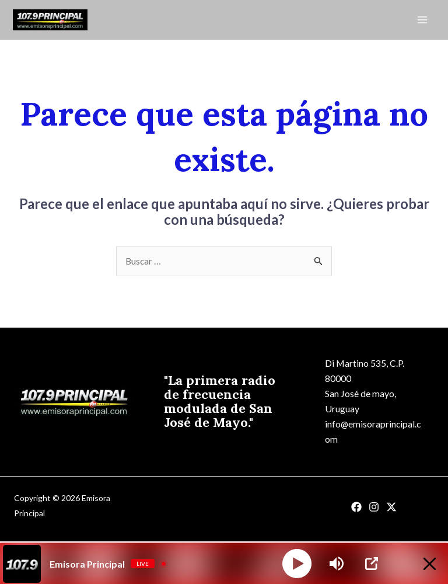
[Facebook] (356, 509)
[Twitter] (391, 509)
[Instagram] (374, 509)
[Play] (297, 563)
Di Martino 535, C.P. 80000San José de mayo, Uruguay (365, 386)
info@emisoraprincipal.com (371, 433)
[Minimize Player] (426, 563)
